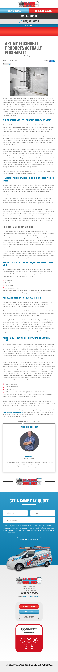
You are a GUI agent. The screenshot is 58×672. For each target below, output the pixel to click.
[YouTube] (35, 640)
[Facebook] (23, 640)
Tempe (25, 596)
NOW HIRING (29, 25)
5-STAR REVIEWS (29, 617)
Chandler (30, 596)
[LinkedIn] (26, 646)
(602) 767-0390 (29, 21)
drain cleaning (7, 412)
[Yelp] (32, 646)
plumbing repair (18, 412)
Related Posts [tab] (36, 421)
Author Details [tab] (23, 421)
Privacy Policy (11, 532)
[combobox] (29, 520)
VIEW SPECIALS (14, 10)
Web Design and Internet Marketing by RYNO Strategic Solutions (35, 665)
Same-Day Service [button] (29, 16)
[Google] (29, 640)
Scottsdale (37, 596)
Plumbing (7, 64)
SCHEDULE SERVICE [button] (43, 10)
